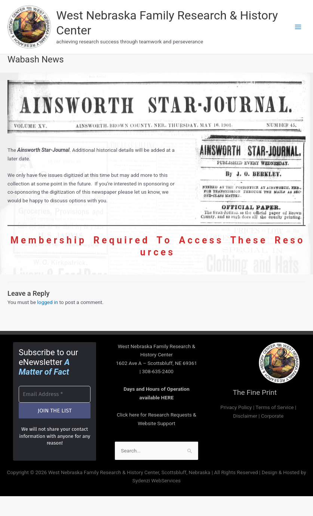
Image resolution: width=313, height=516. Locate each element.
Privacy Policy (236, 408)
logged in (47, 304)
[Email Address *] (54, 395)
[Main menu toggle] (298, 27)
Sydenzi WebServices (156, 482)
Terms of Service (274, 408)
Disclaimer (245, 417)
